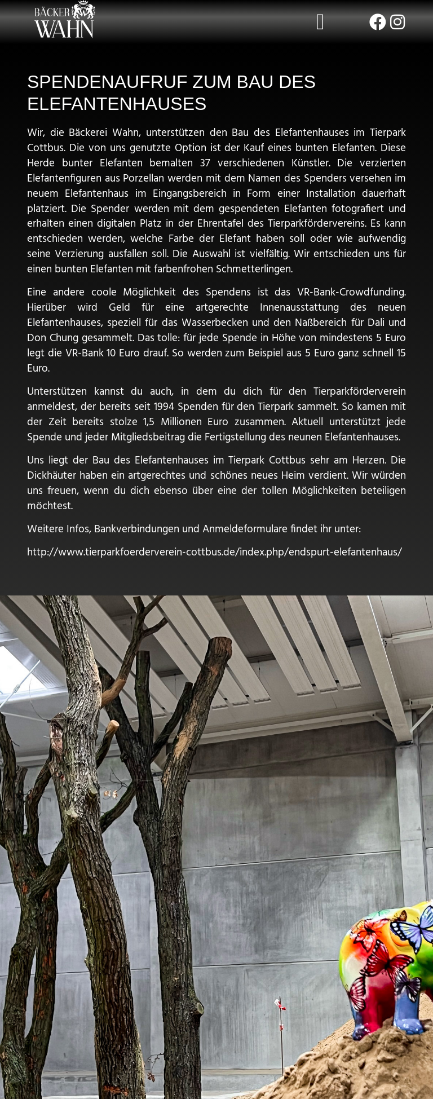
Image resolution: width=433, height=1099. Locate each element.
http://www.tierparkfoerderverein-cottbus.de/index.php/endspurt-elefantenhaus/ (214, 552)
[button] (320, 22)
